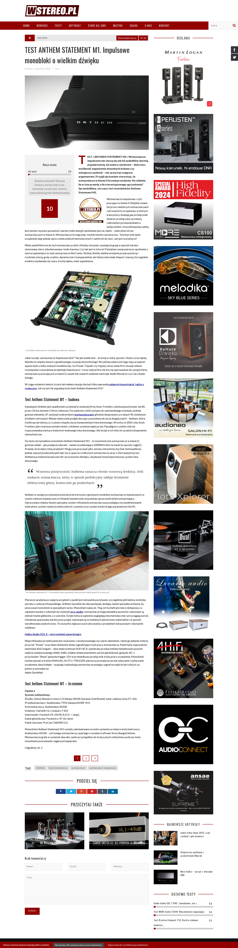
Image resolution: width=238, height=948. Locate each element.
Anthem (40, 767)
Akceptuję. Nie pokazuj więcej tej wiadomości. (78, 945)
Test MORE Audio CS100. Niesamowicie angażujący (179, 911)
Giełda (134, 26)
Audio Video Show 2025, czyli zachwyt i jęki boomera (195, 834)
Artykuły (75, 26)
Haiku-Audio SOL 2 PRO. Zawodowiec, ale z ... (176, 903)
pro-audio (77, 611)
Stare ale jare (97, 26)
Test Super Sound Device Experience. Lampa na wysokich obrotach (54, 840)
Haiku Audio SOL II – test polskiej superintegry (53, 634)
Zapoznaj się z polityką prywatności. (128, 944)
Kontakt (164, 26)
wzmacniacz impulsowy (102, 767)
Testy (58, 26)
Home (26, 26)
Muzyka (118, 26)
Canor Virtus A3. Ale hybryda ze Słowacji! (119, 843)
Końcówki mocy (127, 37)
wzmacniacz (78, 767)
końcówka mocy (58, 767)
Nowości (42, 26)
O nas (148, 26)
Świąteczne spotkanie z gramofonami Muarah (192, 853)
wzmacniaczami (84, 414)
